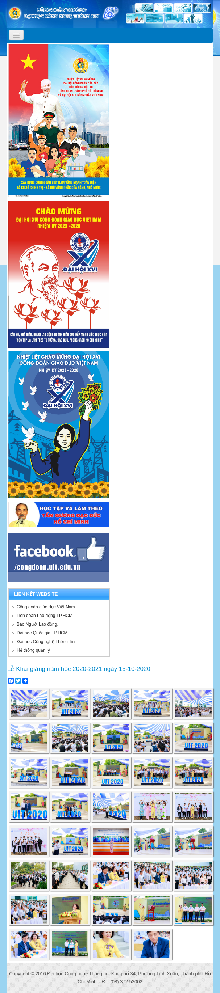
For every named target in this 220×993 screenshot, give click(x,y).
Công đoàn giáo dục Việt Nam (46, 606)
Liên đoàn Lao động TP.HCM (44, 615)
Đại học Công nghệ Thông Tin (46, 641)
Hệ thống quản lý (33, 650)
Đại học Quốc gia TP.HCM (42, 632)
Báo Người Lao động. (37, 624)
